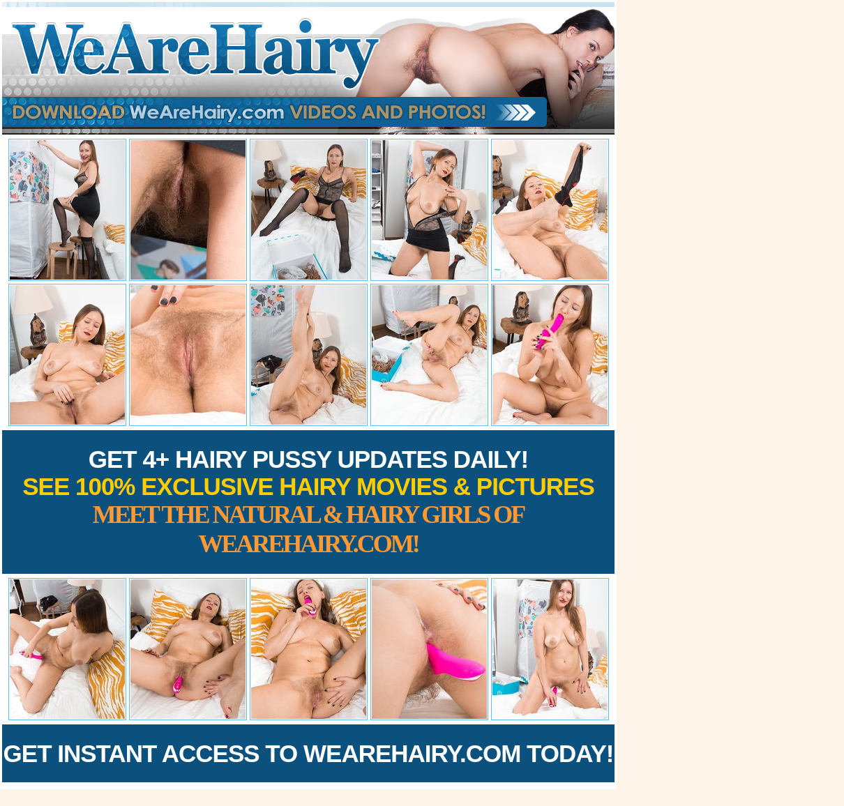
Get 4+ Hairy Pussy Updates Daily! (308, 502)
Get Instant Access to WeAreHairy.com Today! (308, 753)
